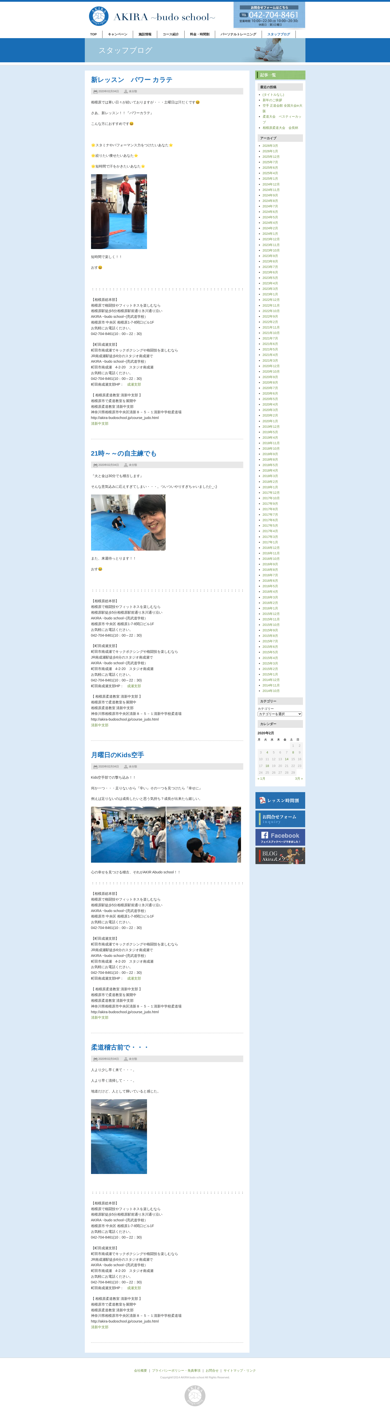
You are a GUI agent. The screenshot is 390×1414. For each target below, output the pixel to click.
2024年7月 (270, 206)
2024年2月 (270, 228)
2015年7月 (270, 641)
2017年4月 (270, 531)
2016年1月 (270, 608)
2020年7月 (270, 388)
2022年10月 (271, 311)
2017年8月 (270, 509)
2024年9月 (270, 195)
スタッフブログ (278, 34)
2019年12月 (271, 426)
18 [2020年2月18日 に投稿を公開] (267, 766)
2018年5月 (270, 465)
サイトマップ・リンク (240, 1370)
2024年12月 (271, 184)
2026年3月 (270, 146)
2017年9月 (270, 503)
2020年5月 (270, 399)
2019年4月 (270, 437)
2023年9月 (270, 256)
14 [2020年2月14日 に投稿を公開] (286, 759)
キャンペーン (117, 34)
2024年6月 (270, 212)
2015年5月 (270, 652)
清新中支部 (99, 423)
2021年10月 (271, 333)
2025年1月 (270, 178)
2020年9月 (270, 377)
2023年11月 (271, 245)
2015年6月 (270, 647)
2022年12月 (271, 300)
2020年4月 (270, 404)
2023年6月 (270, 272)
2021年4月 (270, 355)
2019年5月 (270, 432)
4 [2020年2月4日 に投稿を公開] (267, 752)
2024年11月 (271, 190)
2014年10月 (271, 691)
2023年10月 (271, 250)
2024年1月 (270, 234)
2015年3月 (270, 663)
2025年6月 (270, 167)
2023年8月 (270, 261)
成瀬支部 (134, 384)
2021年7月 (270, 338)
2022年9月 (270, 316)
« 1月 (261, 778)
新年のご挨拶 (272, 100)
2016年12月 (271, 548)
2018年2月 (270, 482)
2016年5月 (270, 586)
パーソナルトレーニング (238, 34)
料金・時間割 (199, 34)
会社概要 (140, 1370)
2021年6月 (270, 344)
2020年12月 (271, 366)
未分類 (133, 91)
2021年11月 (271, 327)
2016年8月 (270, 570)
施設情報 (145, 34)
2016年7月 (270, 575)
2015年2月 (270, 669)
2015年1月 (270, 674)
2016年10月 (271, 559)
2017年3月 (270, 537)
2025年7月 (270, 162)
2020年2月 (270, 415)
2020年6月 (270, 393)
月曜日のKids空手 (117, 755)
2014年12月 (271, 680)
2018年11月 (271, 443)
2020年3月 (270, 410)
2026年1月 (270, 151)
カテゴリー (266, 709)
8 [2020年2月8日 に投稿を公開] (293, 752)
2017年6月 (270, 520)
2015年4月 (270, 658)
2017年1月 (270, 542)
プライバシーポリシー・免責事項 (176, 1370)
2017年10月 (271, 498)
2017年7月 (270, 514)
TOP (93, 34)
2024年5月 (270, 217)
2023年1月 (270, 294)
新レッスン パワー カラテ (132, 79)
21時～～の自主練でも (124, 453)
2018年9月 (270, 454)
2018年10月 (271, 448)
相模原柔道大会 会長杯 (280, 128)
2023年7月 (270, 267)
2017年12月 (271, 493)
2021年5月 (270, 349)
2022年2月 (270, 322)
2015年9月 (270, 630)
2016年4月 (270, 591)
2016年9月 (270, 564)
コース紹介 (171, 34)
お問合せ (212, 1370)
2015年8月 (270, 636)
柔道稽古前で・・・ (120, 1047)
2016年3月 (270, 597)
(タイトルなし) (273, 94)
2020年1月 (270, 421)
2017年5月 (270, 525)
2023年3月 (270, 289)
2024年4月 (270, 223)
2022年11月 (271, 305)
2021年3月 (270, 360)
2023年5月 (270, 278)
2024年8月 (270, 201)
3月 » (299, 778)
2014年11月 (271, 685)
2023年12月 (271, 239)
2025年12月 (271, 157)
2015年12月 (271, 614)
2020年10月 (271, 371)
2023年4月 (270, 283)
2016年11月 (271, 553)
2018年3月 (270, 476)
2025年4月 (270, 173)
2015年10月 (271, 625)
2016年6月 (270, 580)
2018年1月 (270, 487)
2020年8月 (270, 382)
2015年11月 (271, 619)
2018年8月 (270, 459)
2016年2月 (270, 603)
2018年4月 (270, 470)
